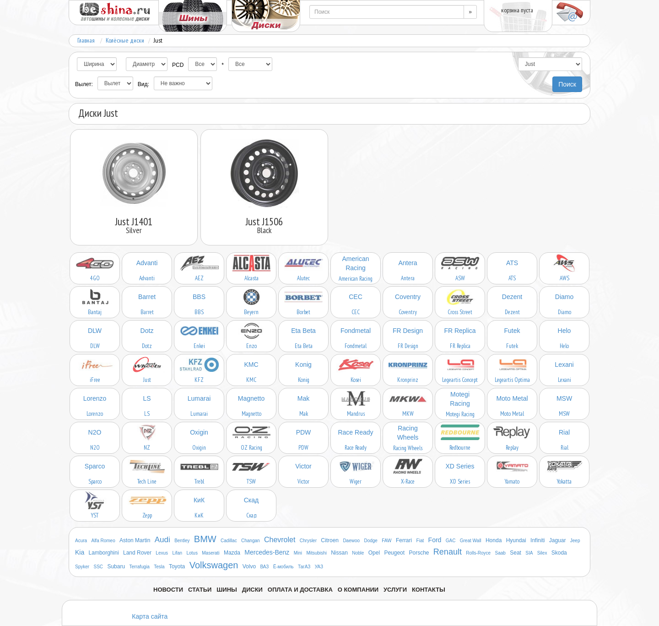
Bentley (181, 540)
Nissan (339, 553)
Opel (374, 553)
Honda (494, 540)
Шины (226, 589)
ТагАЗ (304, 566)
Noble (358, 552)
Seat (515, 553)
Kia (79, 552)
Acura (81, 540)
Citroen (330, 540)
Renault (447, 551)
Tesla (159, 566)
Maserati (210, 552)
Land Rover (137, 553)
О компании (358, 589)
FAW (386, 540)
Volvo (249, 566)
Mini (298, 552)
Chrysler (308, 540)
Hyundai (516, 540)
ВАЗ (264, 566)
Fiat (420, 540)
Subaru (116, 566)
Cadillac (229, 540)
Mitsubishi (316, 552)
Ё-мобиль (283, 566)
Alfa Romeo (103, 540)
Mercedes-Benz (266, 552)
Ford (435, 540)
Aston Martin (134, 540)
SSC (98, 566)
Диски (252, 589)
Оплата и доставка (300, 589)
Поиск (567, 84)
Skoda (559, 553)
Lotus (191, 552)
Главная (86, 40)
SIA (529, 552)
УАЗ (319, 566)
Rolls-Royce (478, 552)
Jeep (575, 540)
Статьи (200, 589)
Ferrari (404, 540)
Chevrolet (279, 540)
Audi (162, 539)
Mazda (232, 553)
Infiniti (537, 540)
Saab (500, 552)
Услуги (395, 589)
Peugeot (394, 553)
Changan (250, 540)
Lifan (177, 552)
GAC (451, 540)
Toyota (177, 566)
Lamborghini (104, 553)
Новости (168, 589)
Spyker (82, 566)
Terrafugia (139, 566)
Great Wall (470, 540)
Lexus (162, 552)
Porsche (419, 553)
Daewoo (351, 540)
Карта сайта (149, 616)
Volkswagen (213, 565)
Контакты (428, 589)
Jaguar (557, 540)
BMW (205, 539)
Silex (542, 552)
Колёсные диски (125, 40)
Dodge (370, 540)
